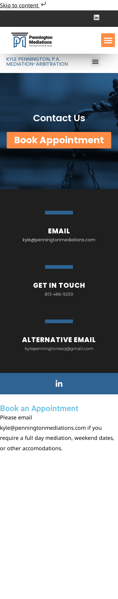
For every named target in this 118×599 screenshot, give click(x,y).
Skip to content (23, 5)
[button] (108, 40)
